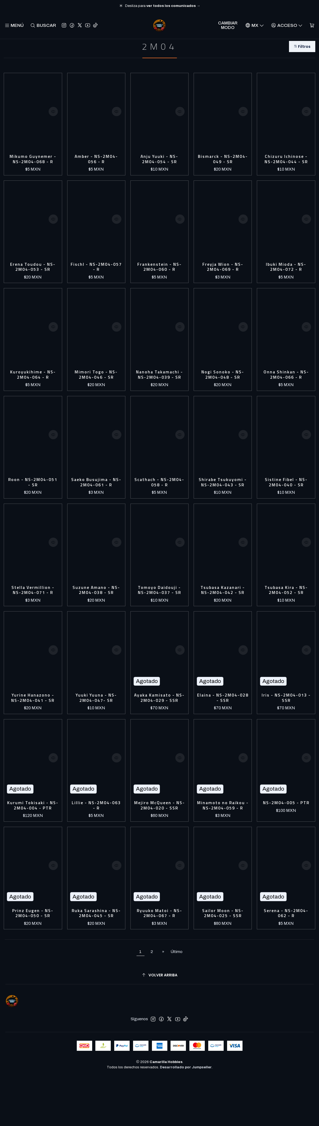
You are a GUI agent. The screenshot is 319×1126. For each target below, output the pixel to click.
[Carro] (312, 25)
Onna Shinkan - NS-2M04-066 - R (286, 387)
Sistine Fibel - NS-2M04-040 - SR (286, 503)
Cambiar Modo (227, 25)
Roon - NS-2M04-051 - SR (33, 503)
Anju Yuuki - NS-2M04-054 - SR (159, 167)
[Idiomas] (254, 25)
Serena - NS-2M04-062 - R (286, 961)
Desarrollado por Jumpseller (186, 1116)
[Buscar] (43, 25)
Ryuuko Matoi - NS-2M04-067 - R (159, 961)
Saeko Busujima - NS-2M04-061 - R (96, 503)
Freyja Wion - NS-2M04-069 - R (222, 277)
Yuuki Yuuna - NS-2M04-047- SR (96, 729)
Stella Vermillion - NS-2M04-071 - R (33, 619)
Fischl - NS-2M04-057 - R (96, 277)
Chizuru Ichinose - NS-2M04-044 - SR (286, 167)
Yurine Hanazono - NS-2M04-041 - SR (32, 729)
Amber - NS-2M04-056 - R (96, 167)
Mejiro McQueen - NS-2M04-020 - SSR (159, 848)
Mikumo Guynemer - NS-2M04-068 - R (33, 167)
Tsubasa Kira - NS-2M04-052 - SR (286, 619)
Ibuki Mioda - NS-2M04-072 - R (286, 277)
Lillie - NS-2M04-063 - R (96, 845)
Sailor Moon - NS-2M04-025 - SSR (222, 961)
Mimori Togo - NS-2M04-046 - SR (96, 387)
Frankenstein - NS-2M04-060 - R (159, 277)
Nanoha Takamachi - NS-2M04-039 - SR (159, 390)
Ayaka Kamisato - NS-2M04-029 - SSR (159, 732)
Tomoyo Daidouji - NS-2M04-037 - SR (159, 619)
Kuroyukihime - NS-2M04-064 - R (32, 387)
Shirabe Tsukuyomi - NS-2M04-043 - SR (223, 506)
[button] (301, 54)
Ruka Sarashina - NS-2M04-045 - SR (96, 961)
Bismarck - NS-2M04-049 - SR (223, 167)
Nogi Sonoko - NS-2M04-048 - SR (223, 387)
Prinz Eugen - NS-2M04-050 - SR (32, 961)
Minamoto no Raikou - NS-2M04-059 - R (223, 848)
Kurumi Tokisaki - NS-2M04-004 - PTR (33, 848)
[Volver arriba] (159, 1024)
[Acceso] (286, 25)
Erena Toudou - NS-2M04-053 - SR (33, 277)
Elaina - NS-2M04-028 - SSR (223, 729)
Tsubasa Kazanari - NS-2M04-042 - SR (223, 619)
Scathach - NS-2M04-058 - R (159, 503)
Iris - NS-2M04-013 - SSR (286, 729)
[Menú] (14, 25)
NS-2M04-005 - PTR (286, 845)
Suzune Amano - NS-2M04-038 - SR (96, 619)
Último (176, 1001)
